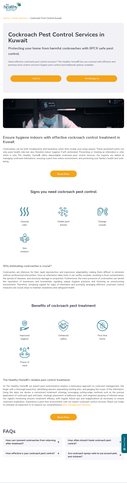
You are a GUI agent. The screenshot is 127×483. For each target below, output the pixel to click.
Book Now (63, 174)
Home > (7, 18)
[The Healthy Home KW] (63, 6)
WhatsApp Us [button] (92, 78)
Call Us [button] (36, 78)
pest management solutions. (76, 404)
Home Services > (21, 18)
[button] (32, 442)
